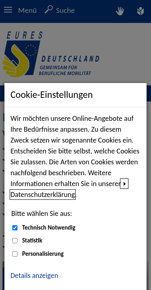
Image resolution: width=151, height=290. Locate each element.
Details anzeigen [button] (34, 275)
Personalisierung (43, 253)
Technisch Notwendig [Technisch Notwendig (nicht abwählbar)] (48, 227)
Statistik (32, 240)
